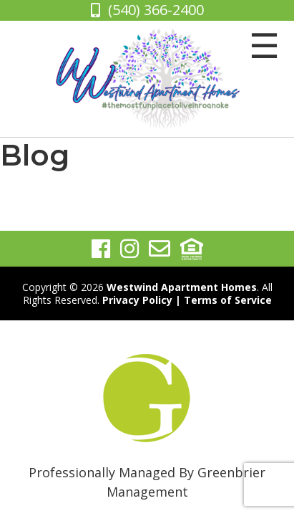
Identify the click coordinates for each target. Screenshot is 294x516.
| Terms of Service (223, 300)
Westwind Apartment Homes (182, 287)
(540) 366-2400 (156, 9)
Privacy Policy (137, 300)
